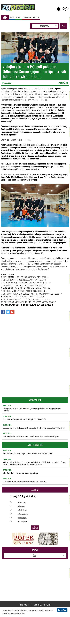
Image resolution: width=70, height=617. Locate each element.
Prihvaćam (62, 610)
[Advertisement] (35, 334)
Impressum (24, 604)
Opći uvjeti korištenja (42, 604)
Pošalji (35, 527)
